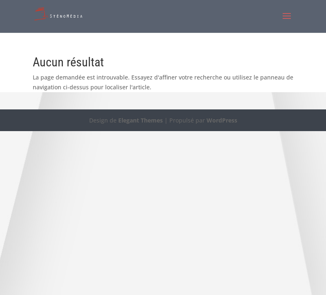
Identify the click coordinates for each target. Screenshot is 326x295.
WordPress (222, 120)
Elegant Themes (140, 120)
